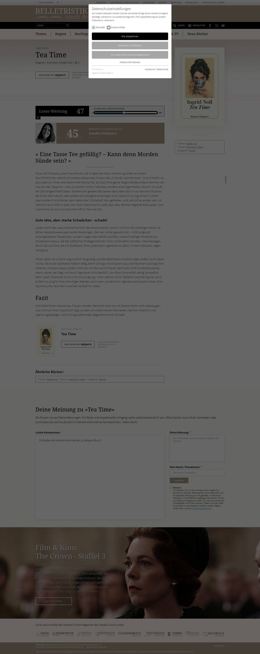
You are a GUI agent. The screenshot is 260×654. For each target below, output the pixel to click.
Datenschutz (162, 69)
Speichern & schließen (130, 45)
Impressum (150, 69)
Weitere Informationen (130, 62)
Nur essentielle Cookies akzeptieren (130, 54)
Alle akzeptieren (130, 36)
